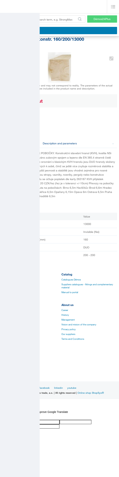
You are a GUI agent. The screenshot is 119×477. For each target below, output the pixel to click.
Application (8, 329)
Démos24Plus (102, 19)
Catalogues (8, 310)
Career (64, 310)
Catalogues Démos (71, 279)
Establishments (10, 361)
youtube (71, 387)
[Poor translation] (14, 416)
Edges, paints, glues (12, 289)
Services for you (10, 338)
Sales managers (10, 366)
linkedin (58, 387)
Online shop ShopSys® (91, 392)
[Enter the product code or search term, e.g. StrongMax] (43, 19)
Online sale (7, 334)
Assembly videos (10, 324)
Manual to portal (69, 292)
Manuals (6, 314)
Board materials (10, 284)
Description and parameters (78, 143)
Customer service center (14, 371)
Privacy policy (68, 329)
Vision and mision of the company (78, 324)
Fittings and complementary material (20, 279)
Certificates (7, 319)
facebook (44, 387)
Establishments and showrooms (18, 343)
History (65, 314)
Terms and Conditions (72, 338)
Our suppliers (68, 334)
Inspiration (29, 387)
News (16, 387)
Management (68, 319)
